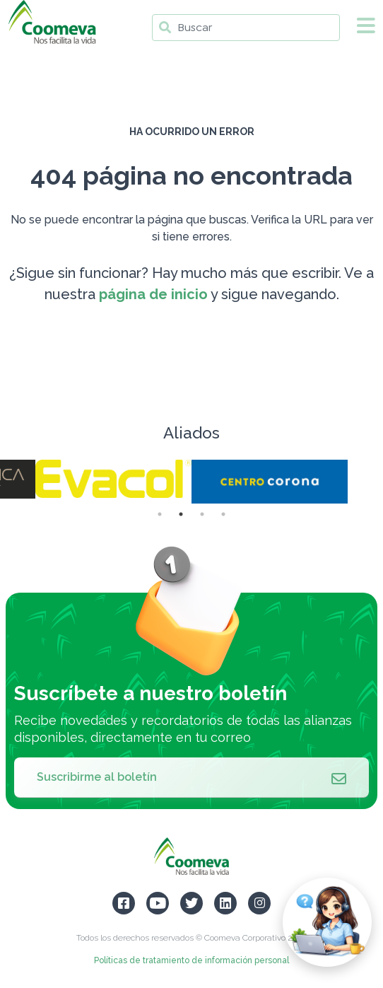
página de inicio (153, 294)
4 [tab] (223, 514)
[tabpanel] (270, 482)
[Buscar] (246, 27)
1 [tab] (160, 514)
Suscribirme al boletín (191, 777)
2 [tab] (181, 514)
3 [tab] (202, 514)
